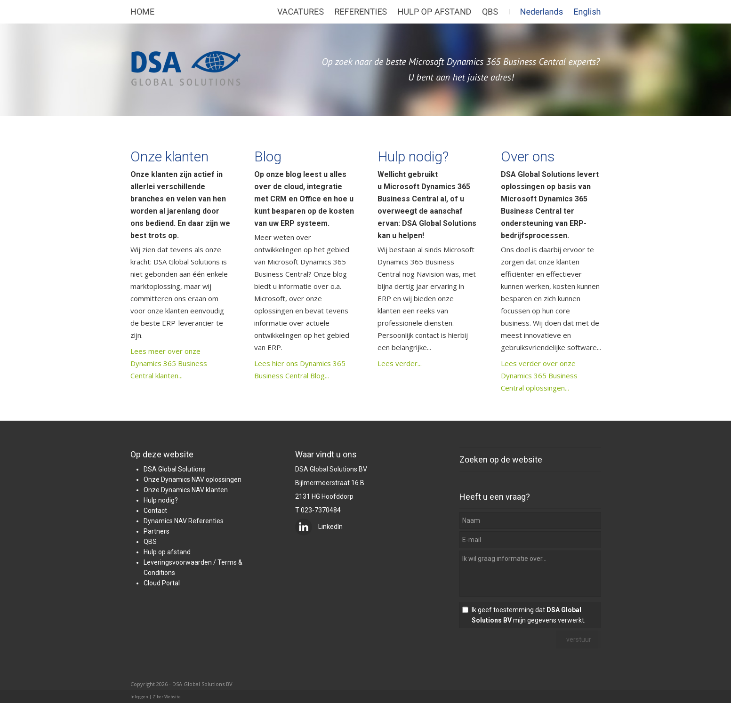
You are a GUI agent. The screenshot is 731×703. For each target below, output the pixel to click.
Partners (156, 531)
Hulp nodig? (413, 156)
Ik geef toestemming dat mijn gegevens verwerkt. (529, 615)
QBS (150, 541)
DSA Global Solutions (175, 469)
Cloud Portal (162, 583)
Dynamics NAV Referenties (184, 521)
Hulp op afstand (167, 552)
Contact (155, 510)
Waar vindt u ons (326, 454)
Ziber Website (167, 697)
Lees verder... (400, 363)
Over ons (528, 156)
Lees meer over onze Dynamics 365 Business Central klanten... (168, 363)
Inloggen (139, 697)
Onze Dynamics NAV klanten (186, 490)
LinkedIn (319, 526)
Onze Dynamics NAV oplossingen (192, 479)
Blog (267, 156)
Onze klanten (169, 156)
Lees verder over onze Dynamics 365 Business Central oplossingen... (539, 375)
